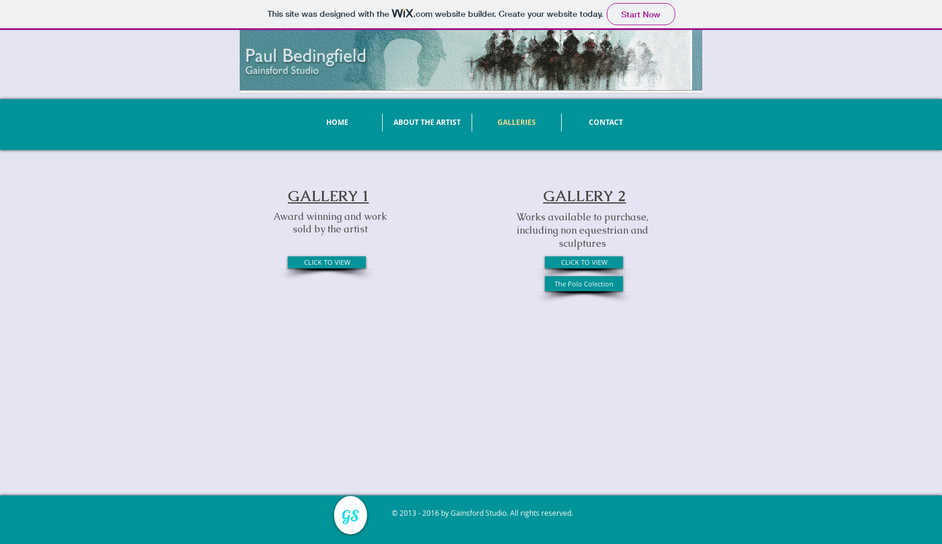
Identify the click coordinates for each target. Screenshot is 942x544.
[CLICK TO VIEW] (327, 262)
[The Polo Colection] (584, 283)
